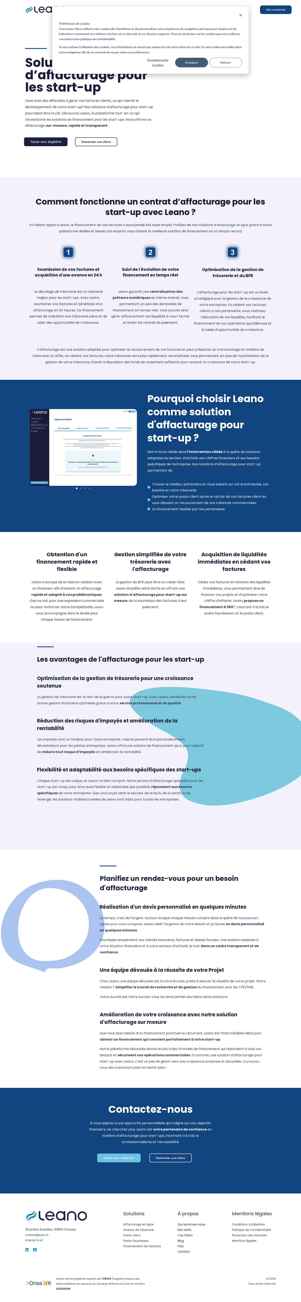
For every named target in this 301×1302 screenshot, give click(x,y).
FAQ (181, 1248)
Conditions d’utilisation (248, 1227)
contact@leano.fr (38, 1237)
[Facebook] (35, 1252)
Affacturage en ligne (138, 1227)
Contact (184, 1254)
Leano (99, 608)
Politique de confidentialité (251, 1232)
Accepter (191, 62)
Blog (181, 1243)
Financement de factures (142, 1248)
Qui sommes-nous (191, 1227)
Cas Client (185, 1237)
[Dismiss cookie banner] (240, 15)
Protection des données (249, 1237)
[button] (47, 142)
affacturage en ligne (237, 226)
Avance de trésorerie (138, 1232)
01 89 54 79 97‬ (35, 1243)
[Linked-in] (27, 1252)
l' (106, 1281)
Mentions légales (244, 1243)
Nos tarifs (184, 1232)
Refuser (225, 62)
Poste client (131, 1237)
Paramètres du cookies (157, 62)
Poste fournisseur (136, 1243)
